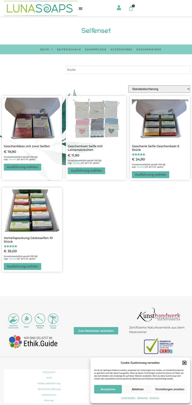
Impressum (154, 398)
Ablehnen (138, 389)
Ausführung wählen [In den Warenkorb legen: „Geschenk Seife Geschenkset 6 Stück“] (150, 174)
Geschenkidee (148, 49)
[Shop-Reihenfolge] (159, 89)
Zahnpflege (96, 49)
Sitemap (49, 400)
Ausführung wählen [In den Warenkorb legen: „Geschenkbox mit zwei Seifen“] (22, 167)
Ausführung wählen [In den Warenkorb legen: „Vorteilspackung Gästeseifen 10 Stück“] (22, 266)
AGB (49, 377)
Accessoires (121, 49)
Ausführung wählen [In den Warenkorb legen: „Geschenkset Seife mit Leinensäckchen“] (86, 170)
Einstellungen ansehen (170, 389)
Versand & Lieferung (49, 389)
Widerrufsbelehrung (49, 383)
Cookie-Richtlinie (128, 398)
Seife (46, 49)
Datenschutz (142, 398)
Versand (13, 159)
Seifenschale (69, 49)
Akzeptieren (108, 389)
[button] (184, 363)
